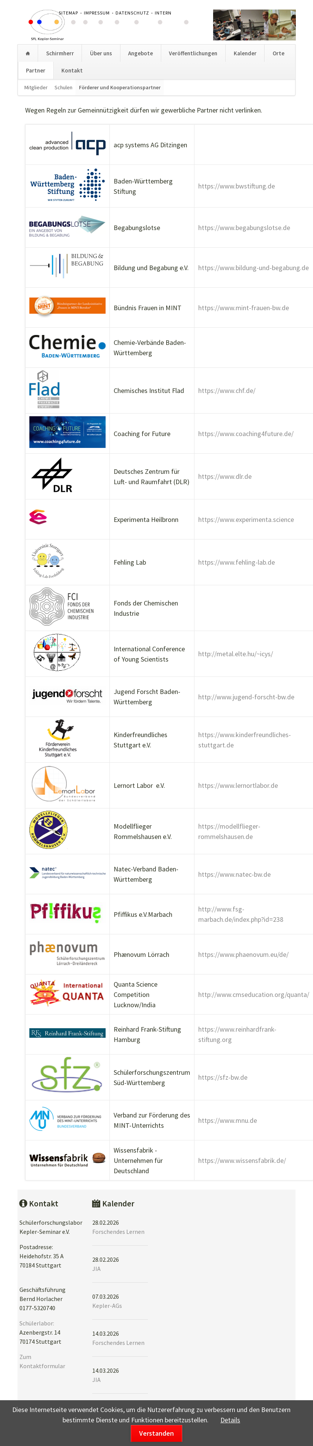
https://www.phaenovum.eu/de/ (243, 954)
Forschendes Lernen (118, 1231)
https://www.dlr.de (225, 476)
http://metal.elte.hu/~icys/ (235, 653)
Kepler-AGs (107, 1305)
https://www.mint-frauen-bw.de (243, 307)
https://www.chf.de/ (226, 390)
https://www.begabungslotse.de (244, 227)
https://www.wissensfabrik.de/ (242, 1160)
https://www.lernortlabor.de (238, 785)
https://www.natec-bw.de (234, 874)
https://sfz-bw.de (222, 1077)
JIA (96, 1268)
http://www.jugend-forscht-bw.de (246, 696)
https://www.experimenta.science (246, 519)
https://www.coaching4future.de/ (246, 433)
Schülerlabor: (36, 1323)
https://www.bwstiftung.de (236, 186)
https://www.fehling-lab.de (236, 562)
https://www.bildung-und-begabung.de (253, 267)
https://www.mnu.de (227, 1120)
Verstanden (156, 1433)
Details (230, 1419)
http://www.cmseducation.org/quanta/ (253, 994)
